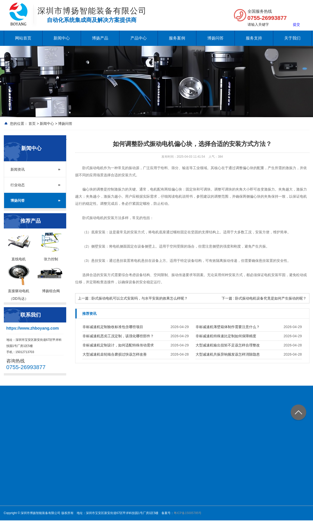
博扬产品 (100, 38)
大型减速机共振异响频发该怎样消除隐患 (228, 354)
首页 (32, 124)
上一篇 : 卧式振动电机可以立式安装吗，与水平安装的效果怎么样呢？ (133, 298)
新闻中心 (61, 38)
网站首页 (23, 38)
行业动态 (17, 185)
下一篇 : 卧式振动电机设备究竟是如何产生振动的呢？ (264, 298)
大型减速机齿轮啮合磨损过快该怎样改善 (115, 354)
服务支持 (254, 38)
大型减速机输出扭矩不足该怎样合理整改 (228, 345)
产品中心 (138, 38)
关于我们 (292, 38)
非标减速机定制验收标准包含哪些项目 (113, 327)
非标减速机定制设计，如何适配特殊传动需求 (118, 345)
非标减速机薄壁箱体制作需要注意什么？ (228, 327)
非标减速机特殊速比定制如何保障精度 (226, 336)
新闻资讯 (17, 169)
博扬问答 (215, 38)
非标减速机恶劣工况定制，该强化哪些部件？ (118, 336)
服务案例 (177, 38)
